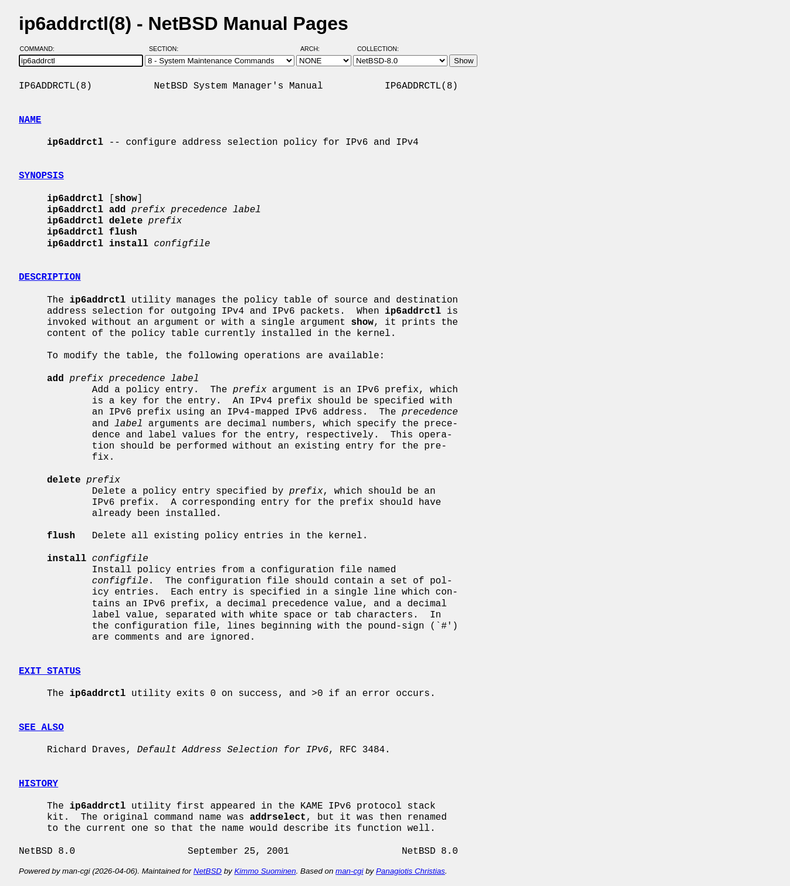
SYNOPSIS (41, 175)
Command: (41, 48)
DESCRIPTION (50, 277)
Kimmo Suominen (265, 871)
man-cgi (349, 871)
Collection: (378, 48)
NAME (30, 120)
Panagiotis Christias (410, 871)
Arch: (315, 48)
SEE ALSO (41, 727)
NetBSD (208, 871)
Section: (166, 48)
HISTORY (38, 784)
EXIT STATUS (50, 671)
